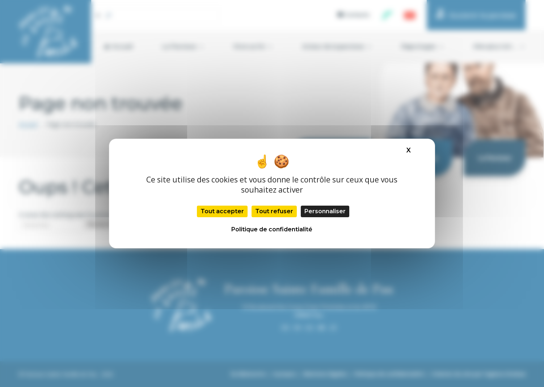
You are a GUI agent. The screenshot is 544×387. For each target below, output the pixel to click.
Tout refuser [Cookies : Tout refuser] (274, 211)
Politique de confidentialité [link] (271, 229)
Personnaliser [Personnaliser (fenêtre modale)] (325, 211)
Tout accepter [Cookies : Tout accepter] (222, 211)
